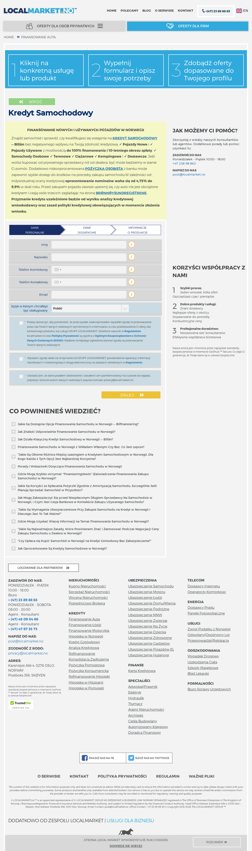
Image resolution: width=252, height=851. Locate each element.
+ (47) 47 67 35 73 (22, 629)
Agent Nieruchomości (146, 709)
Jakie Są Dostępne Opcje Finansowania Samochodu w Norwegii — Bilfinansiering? (75, 424)
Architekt (135, 715)
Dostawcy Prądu (201, 607)
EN (242, 11)
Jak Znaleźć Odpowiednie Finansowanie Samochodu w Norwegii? (63, 432)
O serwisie (164, 10)
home (9, 37)
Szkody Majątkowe (203, 668)
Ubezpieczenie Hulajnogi (148, 655)
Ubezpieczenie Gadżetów (149, 643)
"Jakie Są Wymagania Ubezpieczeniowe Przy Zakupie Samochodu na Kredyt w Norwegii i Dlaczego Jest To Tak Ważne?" (80, 512)
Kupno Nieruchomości (87, 586)
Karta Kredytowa (141, 671)
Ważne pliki (201, 776)
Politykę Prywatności (65, 335)
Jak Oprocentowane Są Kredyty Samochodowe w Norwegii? (59, 548)
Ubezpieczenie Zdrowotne (150, 638)
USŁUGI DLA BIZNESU (130, 820)
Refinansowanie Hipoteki (89, 676)
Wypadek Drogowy (203, 656)
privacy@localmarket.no (28, 653)
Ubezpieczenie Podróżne (148, 609)
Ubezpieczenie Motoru (146, 592)
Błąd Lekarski (198, 673)
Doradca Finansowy (144, 732)
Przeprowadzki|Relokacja (208, 640)
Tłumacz (135, 704)
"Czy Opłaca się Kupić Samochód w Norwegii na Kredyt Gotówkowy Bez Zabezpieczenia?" (81, 541)
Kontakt (185, 10)
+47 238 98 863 (184, 163)
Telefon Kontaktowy (33, 282)
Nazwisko (41, 257)
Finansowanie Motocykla (89, 630)
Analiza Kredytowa (84, 648)
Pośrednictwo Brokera (87, 603)
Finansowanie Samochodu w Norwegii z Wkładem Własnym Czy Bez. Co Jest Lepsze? (77, 447)
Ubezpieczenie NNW (145, 615)
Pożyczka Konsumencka (89, 671)
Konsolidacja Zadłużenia (89, 659)
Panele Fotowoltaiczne (206, 613)
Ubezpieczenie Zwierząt (147, 621)
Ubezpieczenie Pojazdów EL (151, 649)
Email (43, 294)
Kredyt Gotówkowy (84, 642)
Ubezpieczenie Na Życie (147, 626)
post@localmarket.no (189, 174)
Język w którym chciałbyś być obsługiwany (29, 308)
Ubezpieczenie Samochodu (151, 586)
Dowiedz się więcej (126, 846)
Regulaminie (132, 331)
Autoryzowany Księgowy (148, 727)
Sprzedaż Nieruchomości (89, 592)
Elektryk (134, 692)
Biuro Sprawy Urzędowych (209, 689)
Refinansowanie (82, 654)
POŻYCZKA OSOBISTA (104, 168)
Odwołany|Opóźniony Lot (209, 635)
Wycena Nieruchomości (88, 597)
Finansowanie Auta (38, 37)
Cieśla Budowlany (142, 721)
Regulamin (168, 776)
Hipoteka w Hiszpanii (86, 682)
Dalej (132, 394)
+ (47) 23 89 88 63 (22, 600)
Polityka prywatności (122, 776)
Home (112, 10)
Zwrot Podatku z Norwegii (209, 629)
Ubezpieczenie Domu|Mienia (152, 603)
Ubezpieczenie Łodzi (145, 597)
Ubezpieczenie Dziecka (147, 632)
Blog (146, 10)
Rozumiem (217, 842)
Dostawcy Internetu (204, 586)
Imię (44, 244)
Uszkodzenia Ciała (202, 662)
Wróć (30, 101)
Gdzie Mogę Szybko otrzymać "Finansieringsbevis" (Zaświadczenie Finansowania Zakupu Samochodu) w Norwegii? (80, 476)
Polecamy (129, 10)
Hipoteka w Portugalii (86, 688)
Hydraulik (136, 698)
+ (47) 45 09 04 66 (23, 619)
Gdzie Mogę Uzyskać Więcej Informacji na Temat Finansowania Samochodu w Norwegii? (80, 521)
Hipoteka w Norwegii (86, 636)
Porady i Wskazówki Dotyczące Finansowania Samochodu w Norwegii (66, 466)
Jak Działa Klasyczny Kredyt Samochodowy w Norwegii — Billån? (62, 439)
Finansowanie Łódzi (85, 625)
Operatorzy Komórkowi (207, 592)
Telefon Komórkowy (33, 269)
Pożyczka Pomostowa (87, 665)
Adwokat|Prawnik (142, 687)
